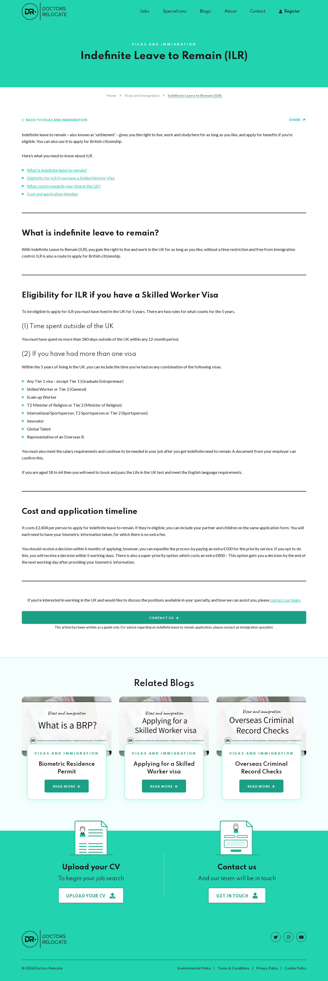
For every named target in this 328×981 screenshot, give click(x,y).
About (230, 11)
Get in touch (237, 900)
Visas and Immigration (142, 95)
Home (111, 95)
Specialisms (174, 11)
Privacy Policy (267, 972)
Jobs (144, 11)
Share (297, 120)
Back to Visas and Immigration (54, 120)
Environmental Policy (194, 972)
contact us (161, 618)
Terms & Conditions (234, 972)
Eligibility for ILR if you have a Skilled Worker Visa (71, 177)
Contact (257, 11)
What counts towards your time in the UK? (64, 185)
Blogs (205, 11)
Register (292, 11)
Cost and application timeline (52, 193)
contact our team (285, 599)
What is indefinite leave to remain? (57, 170)
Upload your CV (91, 900)
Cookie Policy (295, 972)
